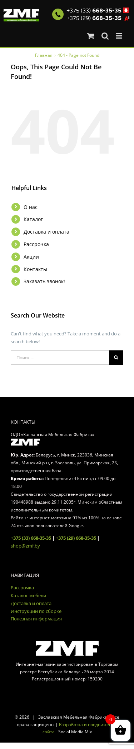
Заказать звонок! (44, 281)
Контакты (35, 269)
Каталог (33, 219)
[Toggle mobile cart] (90, 36)
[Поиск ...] (60, 357)
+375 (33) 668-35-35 (31, 538)
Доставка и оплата (46, 231)
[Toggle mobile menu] (119, 36)
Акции (31, 256)
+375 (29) (93, 18)
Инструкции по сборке (36, 611)
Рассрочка (36, 244)
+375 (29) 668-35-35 (76, 538)
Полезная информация (36, 618)
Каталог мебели (28, 595)
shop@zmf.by (25, 546)
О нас (31, 207)
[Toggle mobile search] (105, 36)
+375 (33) (93, 10)
